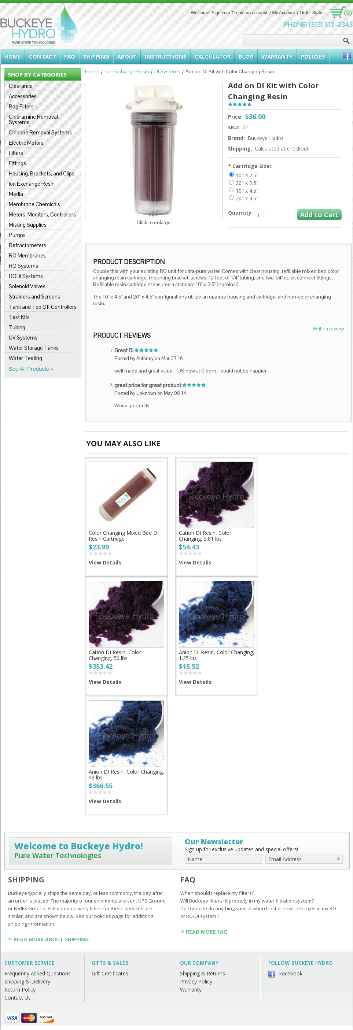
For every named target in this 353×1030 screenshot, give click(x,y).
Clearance (21, 85)
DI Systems (167, 71)
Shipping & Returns (202, 973)
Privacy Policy (196, 981)
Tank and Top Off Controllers (43, 306)
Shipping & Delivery (27, 981)
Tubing (17, 327)
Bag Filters (21, 106)
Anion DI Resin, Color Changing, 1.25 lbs (216, 655)
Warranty (191, 989)
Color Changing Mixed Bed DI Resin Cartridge (124, 535)
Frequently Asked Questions (37, 973)
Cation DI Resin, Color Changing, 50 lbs (115, 655)
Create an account (249, 12)
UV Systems (23, 337)
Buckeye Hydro (265, 137)
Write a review (328, 328)
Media (16, 193)
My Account (283, 12)
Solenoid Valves (27, 286)
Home (92, 71)
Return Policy (20, 989)
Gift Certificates (110, 973)
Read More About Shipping (51, 939)
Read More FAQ (207, 931)
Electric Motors (26, 142)
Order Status (311, 12)
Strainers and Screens (34, 296)
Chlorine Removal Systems (40, 132)
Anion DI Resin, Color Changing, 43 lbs (126, 774)
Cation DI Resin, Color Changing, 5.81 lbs (205, 535)
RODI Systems (26, 276)
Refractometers (27, 245)
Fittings (17, 163)
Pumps (17, 234)
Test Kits (19, 317)
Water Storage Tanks (34, 347)
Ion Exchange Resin (32, 183)
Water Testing (25, 358)
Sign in (218, 12)
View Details (105, 562)
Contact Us (17, 997)
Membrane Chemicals (34, 204)
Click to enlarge (154, 222)
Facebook (290, 973)
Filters (16, 152)
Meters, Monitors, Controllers (42, 214)
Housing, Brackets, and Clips (41, 173)
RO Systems (23, 265)
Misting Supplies (28, 224)
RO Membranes (27, 255)
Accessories (23, 96)
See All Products (29, 369)
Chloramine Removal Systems (33, 119)
